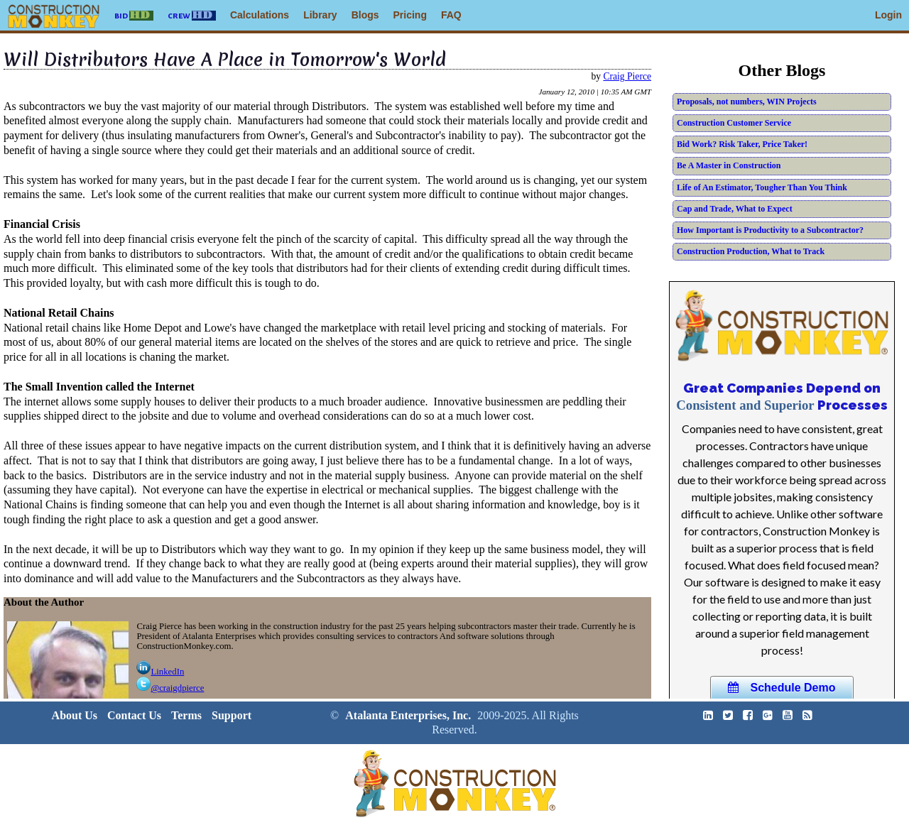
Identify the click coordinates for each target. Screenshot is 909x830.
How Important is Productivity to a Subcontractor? (770, 230)
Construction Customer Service (734, 123)
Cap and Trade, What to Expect (735, 209)
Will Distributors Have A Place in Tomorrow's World (225, 60)
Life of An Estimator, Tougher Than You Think (762, 187)
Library (320, 15)
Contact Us (134, 715)
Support (231, 715)
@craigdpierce (170, 688)
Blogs (365, 15)
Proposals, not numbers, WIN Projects (747, 102)
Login (888, 15)
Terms (186, 715)
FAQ (451, 15)
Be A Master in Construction (728, 165)
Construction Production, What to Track (750, 251)
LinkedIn (160, 672)
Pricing (410, 15)
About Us (74, 715)
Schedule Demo (781, 688)
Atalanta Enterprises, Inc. (408, 715)
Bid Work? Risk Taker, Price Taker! (742, 144)
